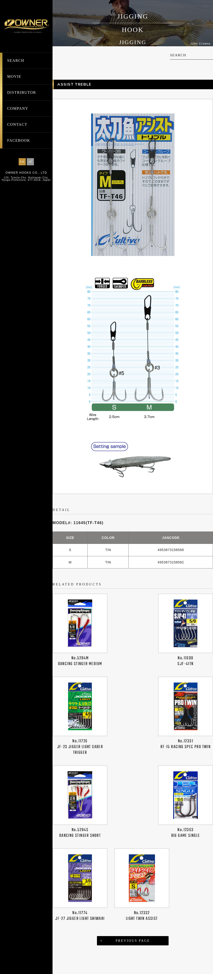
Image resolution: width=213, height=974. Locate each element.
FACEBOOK (18, 140)
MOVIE (14, 76)
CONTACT (17, 124)
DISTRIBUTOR (21, 92)
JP (30, 161)
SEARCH (15, 60)
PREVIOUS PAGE (133, 941)
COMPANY (17, 108)
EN (22, 161)
